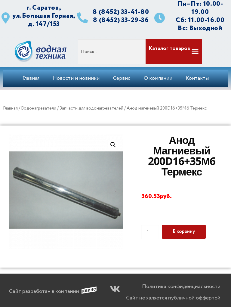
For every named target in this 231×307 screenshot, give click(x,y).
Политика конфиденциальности (181, 286)
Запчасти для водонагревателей (91, 108)
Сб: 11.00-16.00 (200, 20)
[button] (173, 51)
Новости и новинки (76, 78)
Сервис (121, 78)
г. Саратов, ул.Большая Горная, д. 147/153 (43, 16)
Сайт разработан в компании (44, 291)
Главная (31, 78)
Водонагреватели (38, 108)
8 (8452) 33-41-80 (121, 12)
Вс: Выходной (200, 28)
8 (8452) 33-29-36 (121, 20)
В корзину (184, 231)
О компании (158, 78)
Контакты (197, 78)
